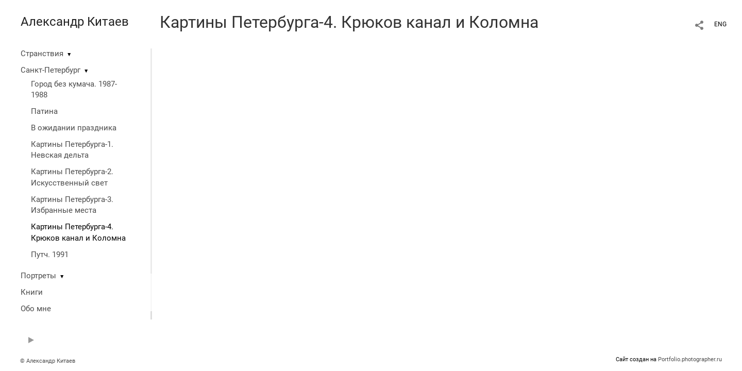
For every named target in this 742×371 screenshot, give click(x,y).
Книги (32, 292)
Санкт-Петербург (50, 70)
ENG (720, 24)
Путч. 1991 (50, 254)
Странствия (42, 53)
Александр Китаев (75, 21)
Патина (44, 111)
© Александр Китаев (47, 361)
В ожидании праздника (73, 127)
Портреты (38, 275)
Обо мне (36, 308)
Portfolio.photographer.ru (690, 359)
